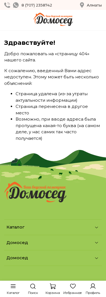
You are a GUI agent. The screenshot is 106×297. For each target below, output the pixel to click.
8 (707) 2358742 (36, 5)
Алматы (91, 5)
